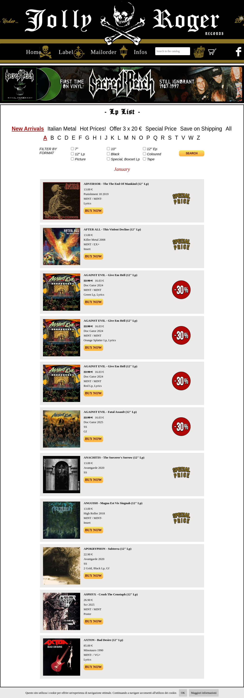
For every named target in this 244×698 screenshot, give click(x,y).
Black (115, 154)
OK (183, 693)
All (229, 129)
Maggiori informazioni (204, 693)
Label (66, 52)
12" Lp (80, 154)
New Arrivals (28, 129)
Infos (140, 52)
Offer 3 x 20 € (125, 129)
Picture (80, 159)
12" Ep (152, 149)
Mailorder (104, 52)
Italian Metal (61, 129)
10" (113, 149)
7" (76, 149)
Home (33, 52)
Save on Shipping (201, 129)
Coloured (154, 154)
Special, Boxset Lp (125, 159)
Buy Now (93, 210)
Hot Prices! (93, 129)
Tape (151, 159)
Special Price (161, 129)
